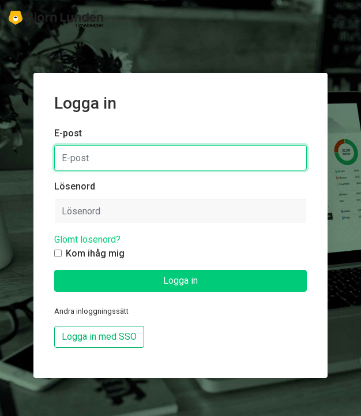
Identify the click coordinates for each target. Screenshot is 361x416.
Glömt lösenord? (87, 239)
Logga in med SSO (99, 336)
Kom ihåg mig (95, 253)
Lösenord (74, 186)
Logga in (180, 280)
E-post (68, 133)
